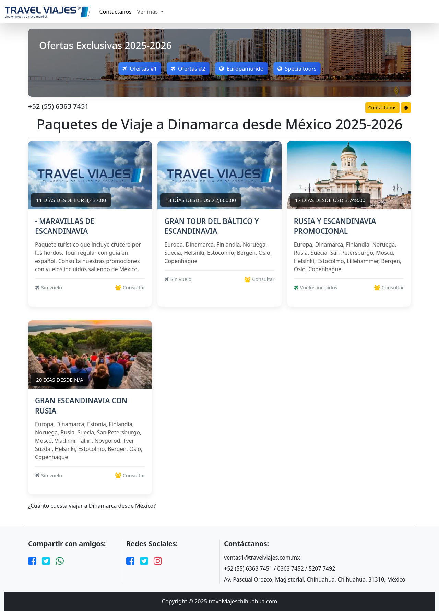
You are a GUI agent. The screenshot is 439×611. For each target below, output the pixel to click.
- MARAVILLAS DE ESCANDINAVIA (64, 226)
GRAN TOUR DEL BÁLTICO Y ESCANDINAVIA (211, 226)
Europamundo (241, 68)
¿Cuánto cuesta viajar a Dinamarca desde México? (92, 506)
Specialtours (297, 68)
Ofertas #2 (188, 68)
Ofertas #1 (139, 68)
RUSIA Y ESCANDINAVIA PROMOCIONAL (335, 226)
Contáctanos (115, 11)
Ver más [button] (148, 11)
